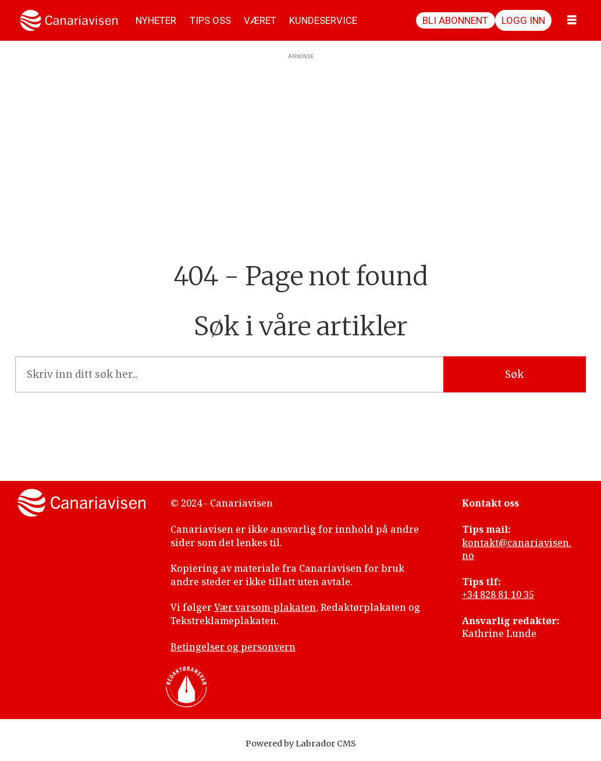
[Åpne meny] (572, 20)
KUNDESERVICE (323, 20)
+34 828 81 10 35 (498, 594)
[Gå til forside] (69, 20)
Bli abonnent (455, 20)
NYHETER (156, 20)
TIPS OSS (210, 20)
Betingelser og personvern (233, 646)
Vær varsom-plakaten (265, 607)
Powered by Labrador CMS (301, 743)
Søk (514, 374)
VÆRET (260, 20)
